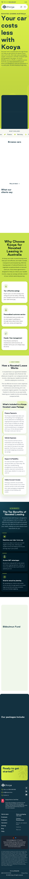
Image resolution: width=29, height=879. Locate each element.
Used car (18, 827)
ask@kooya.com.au (6, 792)
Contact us (5, 795)
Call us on (8, 2)
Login (25, 1)
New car (18, 829)
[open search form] (21, 7)
